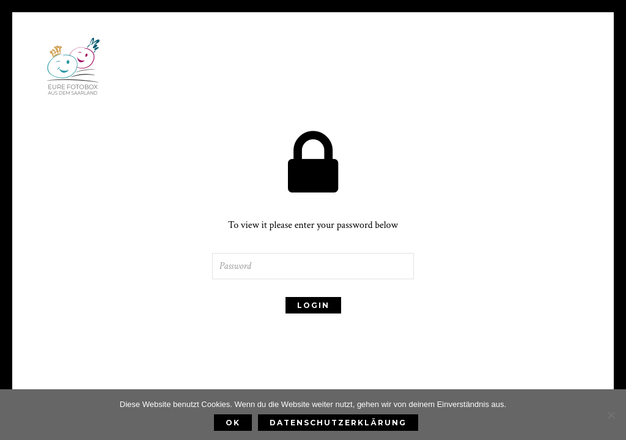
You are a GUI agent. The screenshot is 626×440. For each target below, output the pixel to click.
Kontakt (485, 96)
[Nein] (611, 415)
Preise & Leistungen (228, 96)
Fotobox (343, 96)
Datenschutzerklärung (338, 422)
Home (143, 96)
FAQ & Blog (415, 96)
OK (233, 422)
